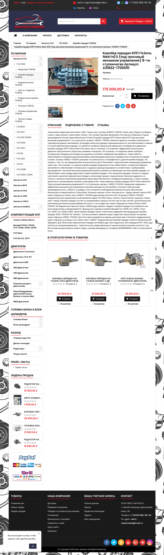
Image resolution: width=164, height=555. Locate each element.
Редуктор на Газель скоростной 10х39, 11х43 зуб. (33, 439)
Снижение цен (17, 503)
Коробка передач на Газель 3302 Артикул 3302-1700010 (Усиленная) (33, 412)
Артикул (107, 72)
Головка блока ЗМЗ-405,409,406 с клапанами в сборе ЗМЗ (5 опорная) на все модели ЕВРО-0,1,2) (33, 425)
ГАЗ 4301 (21, 158)
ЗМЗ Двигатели (20, 267)
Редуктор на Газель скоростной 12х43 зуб (33, 384)
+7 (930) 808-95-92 (140, 2)
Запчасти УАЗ (20, 180)
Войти (17, 2)
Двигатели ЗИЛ (20, 262)
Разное (16, 333)
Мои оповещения (92, 519)
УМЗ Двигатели (20, 272)
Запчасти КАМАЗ (21, 206)
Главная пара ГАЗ (22, 338)
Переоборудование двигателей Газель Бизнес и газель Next (23, 294)
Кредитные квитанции (94, 511)
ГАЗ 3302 (21, 64)
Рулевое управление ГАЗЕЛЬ (26, 112)
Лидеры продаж (22, 375)
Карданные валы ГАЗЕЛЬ (24, 83)
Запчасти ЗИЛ (20, 196)
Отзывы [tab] (103, 125)
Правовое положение (57, 507)
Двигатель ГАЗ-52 (22, 256)
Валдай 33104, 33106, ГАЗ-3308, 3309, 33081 (25, 226)
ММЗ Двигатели (21, 301)
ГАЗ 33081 (21, 169)
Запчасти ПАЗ (20, 190)
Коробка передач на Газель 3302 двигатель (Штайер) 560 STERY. (65, 281)
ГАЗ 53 (20, 164)
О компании (30, 35)
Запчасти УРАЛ (20, 201)
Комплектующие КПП (25, 214)
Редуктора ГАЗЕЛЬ (27, 69)
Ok (33, 546)
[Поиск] (82, 21)
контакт (126, 496)
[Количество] (120, 96)
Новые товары (17, 507)
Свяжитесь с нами (56, 523)
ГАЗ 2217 (21, 132)
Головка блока (20, 319)
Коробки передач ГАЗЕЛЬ (24, 76)
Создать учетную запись (40, 2)
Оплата (47, 35)
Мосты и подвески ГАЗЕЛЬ (25, 91)
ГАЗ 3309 (21, 142)
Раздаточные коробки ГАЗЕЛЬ (26, 99)
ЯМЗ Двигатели (21, 278)
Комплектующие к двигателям (22, 284)
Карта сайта (53, 527)
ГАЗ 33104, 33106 (25, 174)
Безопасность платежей (59, 519)
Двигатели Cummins (24, 251)
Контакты (81, 35)
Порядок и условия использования (63, 511)
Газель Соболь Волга (24, 219)
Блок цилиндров (21, 324)
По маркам (18, 53)
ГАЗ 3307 (21, 148)
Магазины (52, 531)
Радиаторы (18, 348)
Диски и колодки (21, 343)
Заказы (87, 507)
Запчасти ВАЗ (20, 185)
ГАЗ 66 (20, 153)
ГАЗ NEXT (21, 126)
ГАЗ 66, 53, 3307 (21, 238)
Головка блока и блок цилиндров (26, 312)
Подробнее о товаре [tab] (79, 125)
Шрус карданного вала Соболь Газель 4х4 (33, 398)
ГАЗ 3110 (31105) (24, 137)
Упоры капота (20, 354)
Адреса (87, 515)
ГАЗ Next (17, 233)
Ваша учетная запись (99, 496)
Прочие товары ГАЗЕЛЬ (23, 120)
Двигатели (18, 246)
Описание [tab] (55, 125)
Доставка (63, 35)
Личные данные (91, 503)
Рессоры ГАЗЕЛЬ (26, 105)
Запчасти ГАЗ (20, 58)
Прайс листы (21, 367)
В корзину (141, 96)
